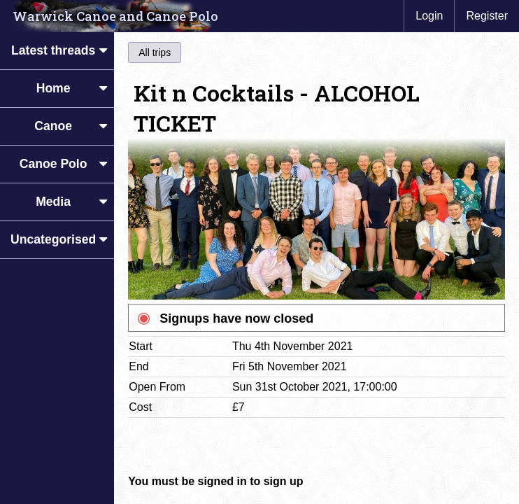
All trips (154, 52)
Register (487, 16)
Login (429, 16)
